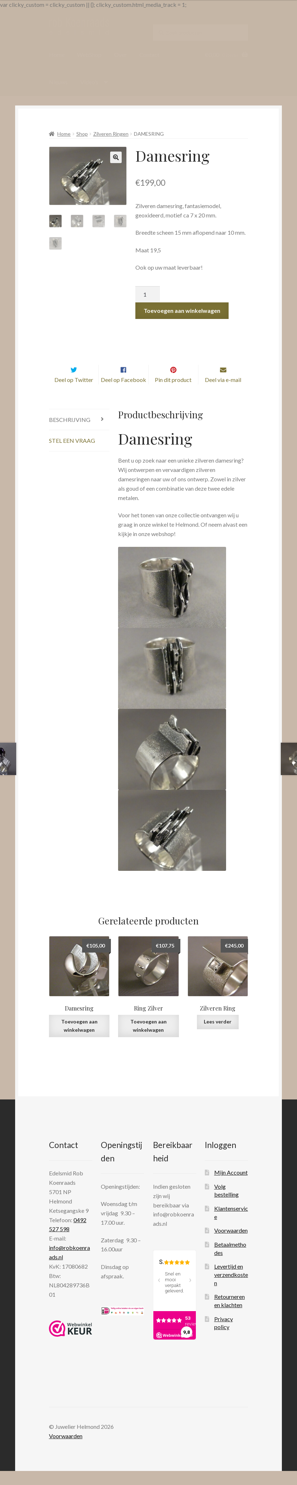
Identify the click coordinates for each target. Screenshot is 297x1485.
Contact (149, 54)
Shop (82, 134)
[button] (116, 157)
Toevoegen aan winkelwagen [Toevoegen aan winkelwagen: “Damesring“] (79, 1040)
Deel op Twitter (73, 393)
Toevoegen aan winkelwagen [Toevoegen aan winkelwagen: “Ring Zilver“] (148, 1040)
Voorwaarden (231, 1244)
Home (56, 54)
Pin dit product (173, 393)
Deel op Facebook (123, 393)
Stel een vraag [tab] (72, 454)
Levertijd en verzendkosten (231, 1288)
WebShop (89, 54)
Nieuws (58, 81)
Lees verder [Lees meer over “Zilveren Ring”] (217, 1036)
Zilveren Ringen (111, 134)
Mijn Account (231, 1186)
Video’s (89, 81)
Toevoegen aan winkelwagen (182, 310)
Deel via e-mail (223, 393)
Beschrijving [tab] (69, 433)
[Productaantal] (147, 294)
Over (120, 54)
